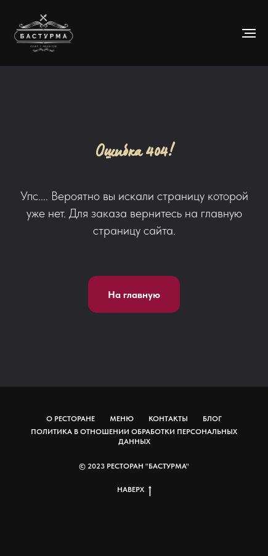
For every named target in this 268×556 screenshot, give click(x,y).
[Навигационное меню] (249, 33)
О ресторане (70, 418)
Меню (122, 418)
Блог (212, 418)
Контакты (168, 418)
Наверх (134, 489)
